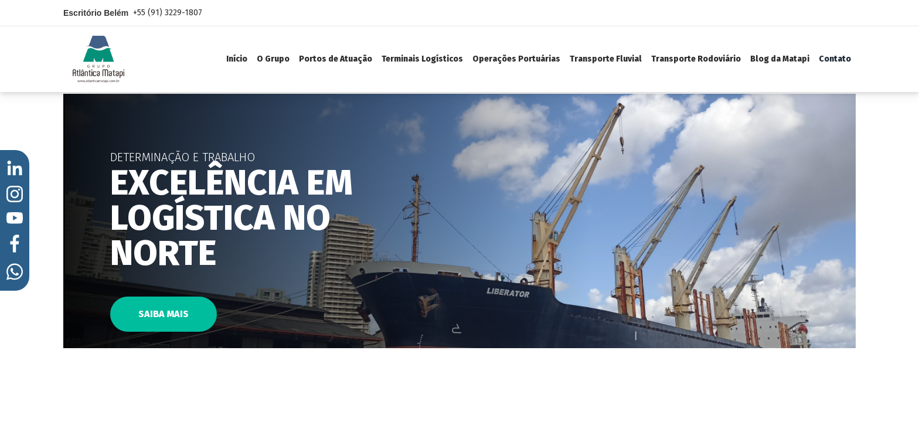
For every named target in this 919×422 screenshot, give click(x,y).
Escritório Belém (132, 13)
